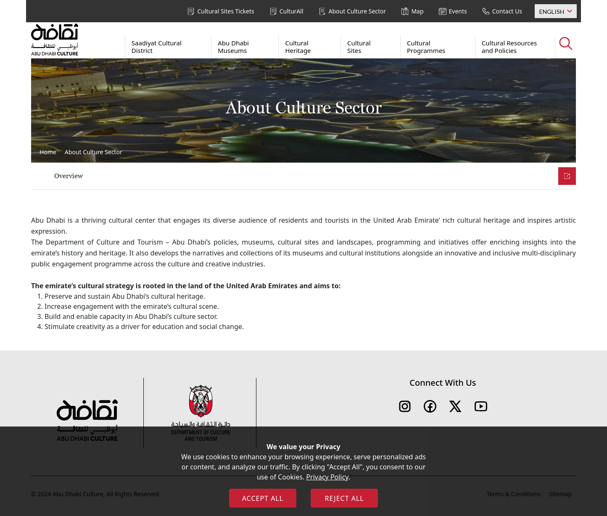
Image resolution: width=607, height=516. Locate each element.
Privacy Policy (327, 477)
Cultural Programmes (426, 47)
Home (48, 152)
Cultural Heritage (298, 47)
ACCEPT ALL (262, 498)
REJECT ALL (344, 498)
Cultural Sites (359, 47)
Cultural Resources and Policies (509, 47)
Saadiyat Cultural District (157, 47)
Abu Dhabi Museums (233, 47)
